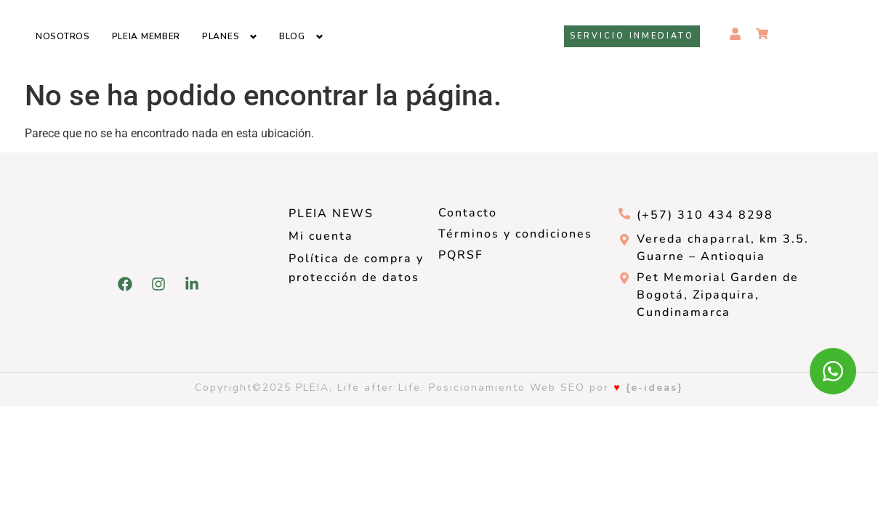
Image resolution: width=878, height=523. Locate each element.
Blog (292, 36)
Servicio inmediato (632, 36)
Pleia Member (146, 36)
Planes (220, 36)
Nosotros (63, 36)
